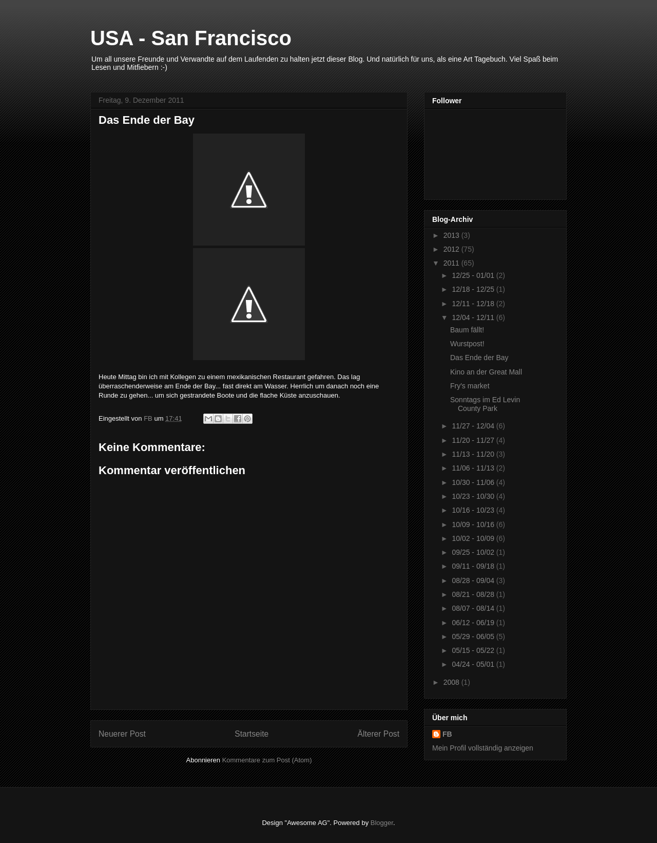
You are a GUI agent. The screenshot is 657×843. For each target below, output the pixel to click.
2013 (452, 235)
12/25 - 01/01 (474, 275)
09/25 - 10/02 (474, 552)
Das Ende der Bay (479, 357)
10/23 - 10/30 (474, 496)
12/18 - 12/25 (474, 289)
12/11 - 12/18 (474, 303)
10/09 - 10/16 (474, 524)
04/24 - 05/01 (474, 664)
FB (447, 734)
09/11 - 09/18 (474, 566)
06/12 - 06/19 (474, 623)
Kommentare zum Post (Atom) (267, 760)
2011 (452, 263)
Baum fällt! (467, 330)
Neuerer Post (122, 733)
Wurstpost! (467, 344)
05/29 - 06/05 (474, 636)
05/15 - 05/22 (474, 650)
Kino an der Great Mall (486, 372)
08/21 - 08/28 (474, 594)
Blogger (382, 823)
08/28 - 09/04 (474, 580)
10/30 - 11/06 (474, 482)
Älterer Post (378, 733)
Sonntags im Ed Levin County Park (485, 404)
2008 (452, 682)
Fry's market (470, 386)
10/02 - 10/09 (474, 538)
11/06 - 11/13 (474, 468)
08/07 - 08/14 (474, 608)
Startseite (251, 733)
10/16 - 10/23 (474, 510)
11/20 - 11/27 (474, 440)
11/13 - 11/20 (474, 454)
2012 (452, 249)
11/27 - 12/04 (474, 426)
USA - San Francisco (191, 38)
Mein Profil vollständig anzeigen (482, 748)
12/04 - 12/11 (474, 317)
